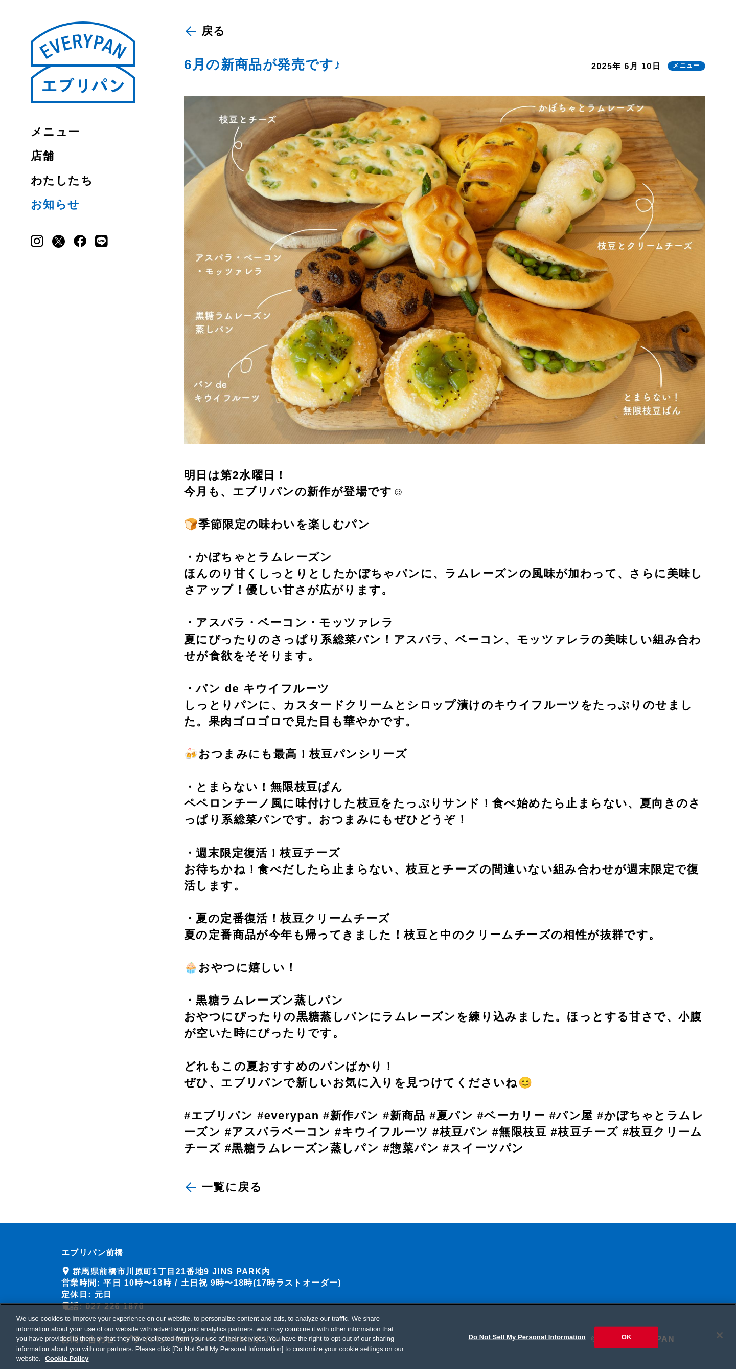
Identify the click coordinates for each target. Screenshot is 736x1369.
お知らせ (55, 204)
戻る (206, 31)
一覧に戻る (224, 1187)
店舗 (43, 155)
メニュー (55, 131)
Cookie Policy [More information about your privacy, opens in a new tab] (66, 1363)
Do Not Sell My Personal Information (526, 1341)
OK (627, 1341)
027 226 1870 (114, 1306)
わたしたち (62, 180)
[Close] (719, 1339)
